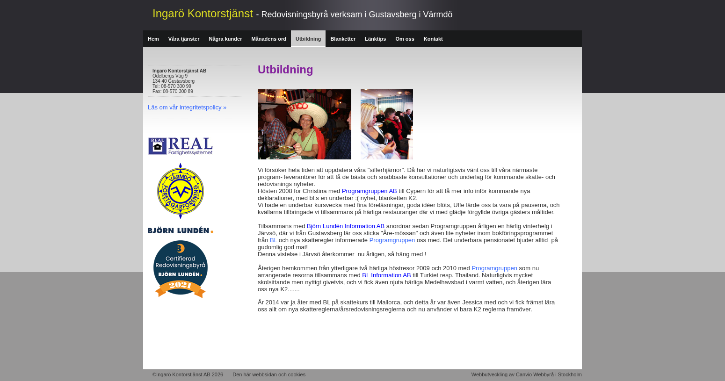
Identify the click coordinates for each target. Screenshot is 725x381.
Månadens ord (268, 39)
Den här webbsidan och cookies (268, 374)
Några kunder (225, 39)
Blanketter (342, 39)
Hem (153, 39)
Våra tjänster (184, 39)
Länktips (375, 39)
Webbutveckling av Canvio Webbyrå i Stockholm (526, 374)
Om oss (404, 39)
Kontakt (433, 39)
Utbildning (308, 39)
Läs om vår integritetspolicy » (187, 107)
